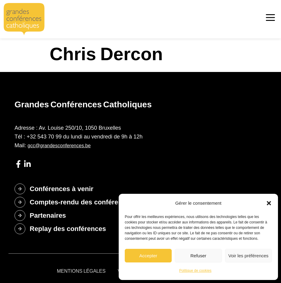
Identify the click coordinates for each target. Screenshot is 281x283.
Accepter (148, 255)
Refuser (198, 255)
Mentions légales (81, 271)
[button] (269, 203)
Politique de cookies (195, 270)
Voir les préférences (248, 255)
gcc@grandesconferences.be (59, 145)
